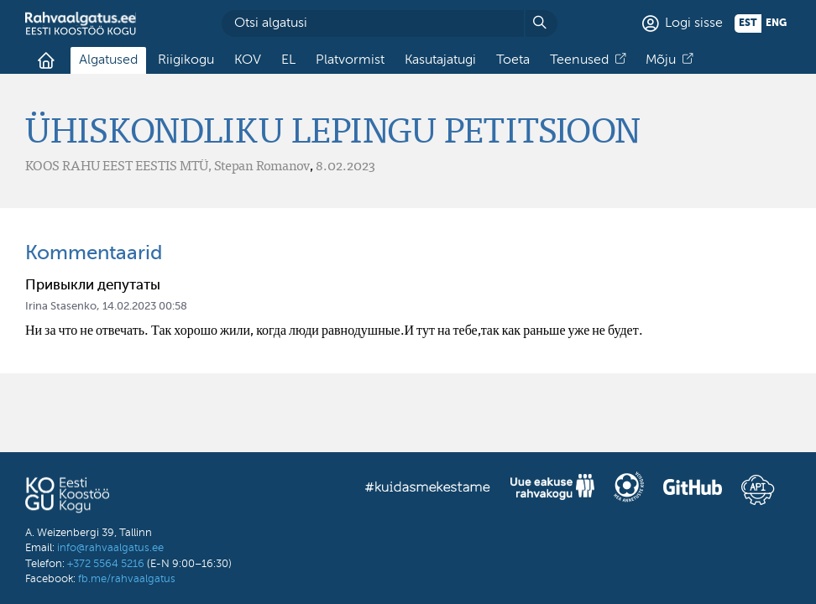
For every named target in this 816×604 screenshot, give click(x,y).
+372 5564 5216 (105, 564)
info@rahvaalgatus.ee (110, 548)
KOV (247, 60)
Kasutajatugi (440, 60)
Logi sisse (694, 23)
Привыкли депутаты (92, 286)
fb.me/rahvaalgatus (126, 579)
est (748, 23)
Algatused (108, 60)
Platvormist (350, 60)
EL (288, 60)
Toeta (513, 60)
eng (776, 23)
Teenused (579, 60)
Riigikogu (186, 60)
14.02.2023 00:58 (144, 306)
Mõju (661, 60)
